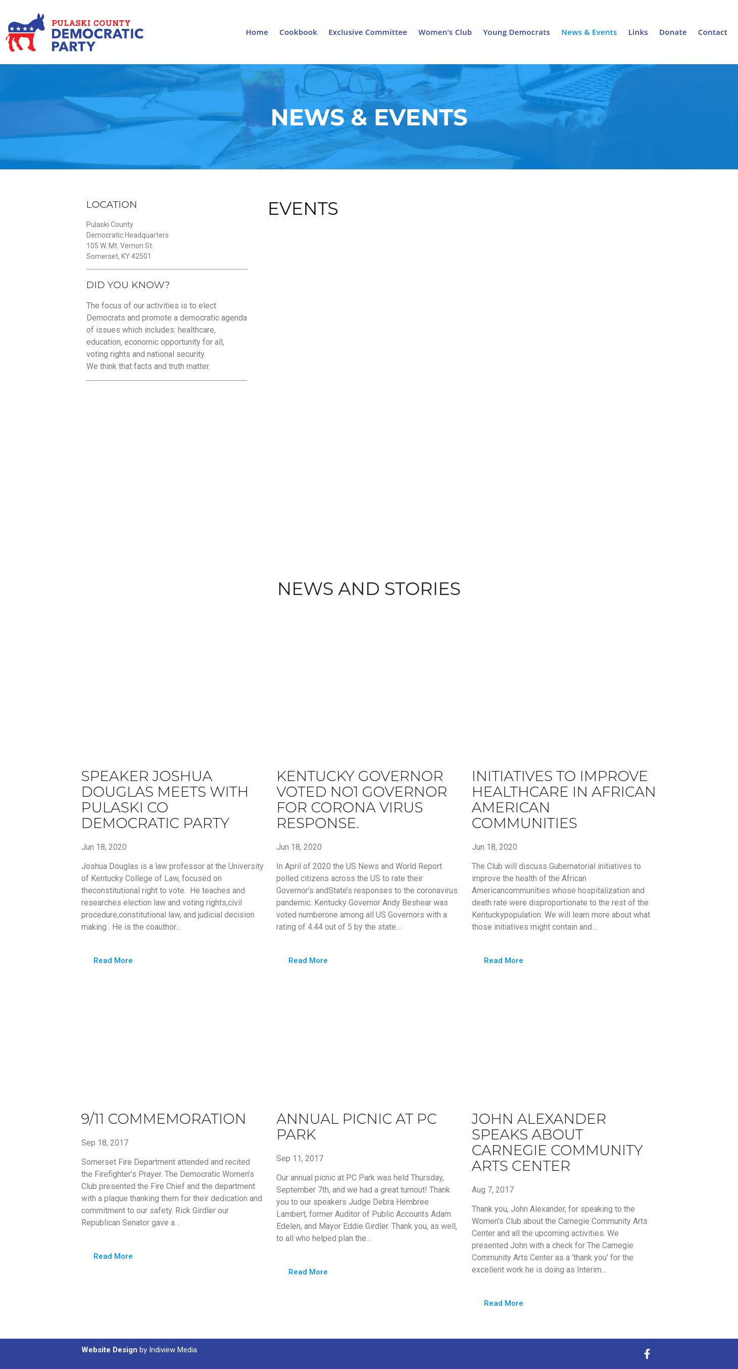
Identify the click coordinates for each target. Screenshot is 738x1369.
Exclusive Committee (367, 32)
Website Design (109, 1349)
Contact (712, 32)
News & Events (589, 32)
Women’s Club (445, 32)
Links (638, 32)
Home (257, 32)
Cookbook (298, 32)
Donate (673, 32)
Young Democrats (516, 32)
